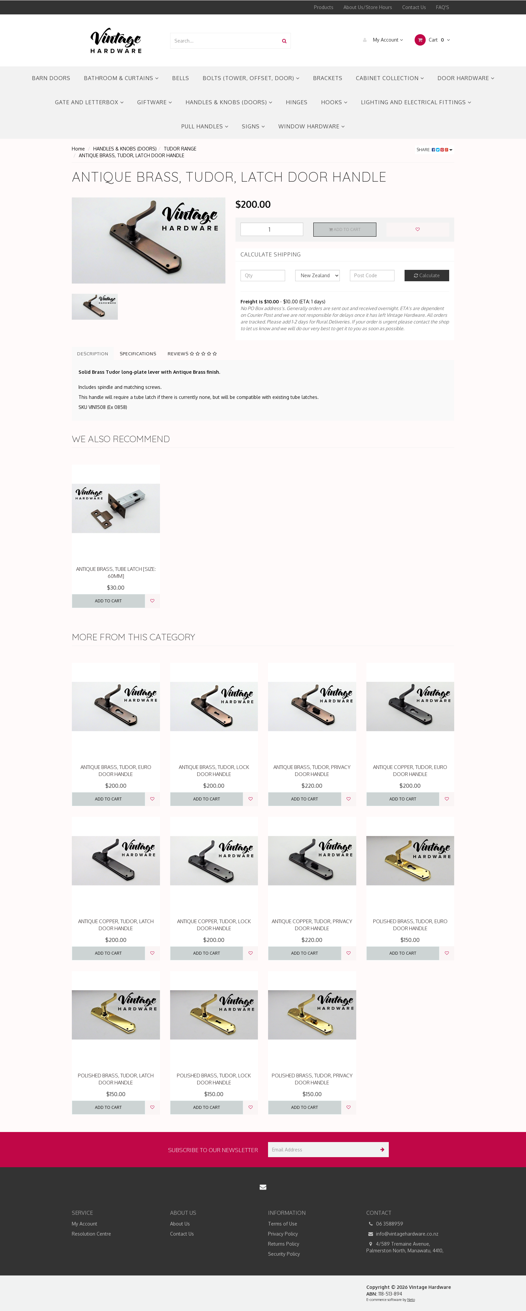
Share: (435, 149)
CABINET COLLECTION (390, 78)
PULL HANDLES (204, 126)
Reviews (192, 353)
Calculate (427, 275)
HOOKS (334, 102)
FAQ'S (442, 7)
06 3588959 (384, 1223)
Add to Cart (345, 229)
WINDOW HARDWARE (311, 126)
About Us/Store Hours (368, 7)
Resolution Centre (91, 1234)
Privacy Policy (283, 1234)
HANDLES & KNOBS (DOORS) (229, 102)
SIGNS (253, 126)
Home (78, 149)
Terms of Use (282, 1224)
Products (323, 7)
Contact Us (414, 7)
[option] (148, 240)
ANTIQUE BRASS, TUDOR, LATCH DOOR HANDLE (131, 155)
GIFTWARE (154, 102)
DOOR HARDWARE (465, 78)
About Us (180, 1224)
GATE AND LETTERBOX (89, 102)
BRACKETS (328, 78)
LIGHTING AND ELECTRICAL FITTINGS (416, 102)
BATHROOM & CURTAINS (121, 78)
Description (92, 353)
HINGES (297, 102)
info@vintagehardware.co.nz (402, 1234)
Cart (432, 40)
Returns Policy (283, 1244)
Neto (411, 1299)
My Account (381, 40)
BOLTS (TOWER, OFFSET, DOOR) (251, 78)
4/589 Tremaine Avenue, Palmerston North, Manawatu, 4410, (404, 1247)
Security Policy (284, 1254)
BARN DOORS (51, 78)
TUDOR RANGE (180, 149)
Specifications (138, 353)
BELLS (180, 78)
